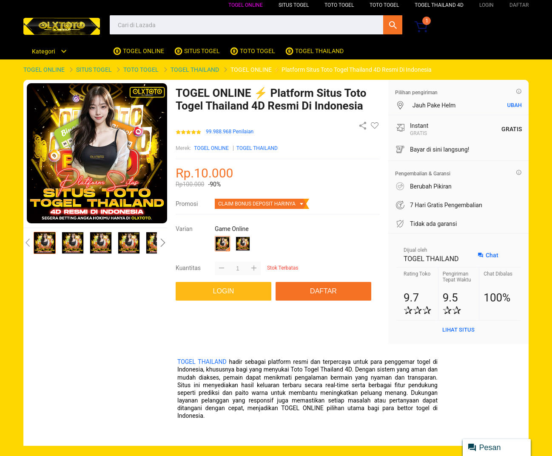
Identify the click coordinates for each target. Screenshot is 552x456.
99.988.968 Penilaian (229, 132)
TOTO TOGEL (339, 5)
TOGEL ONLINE (245, 5)
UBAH (514, 105)
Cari (392, 24)
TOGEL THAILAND (257, 148)
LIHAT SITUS (458, 330)
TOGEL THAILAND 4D (439, 5)
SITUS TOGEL (294, 5)
